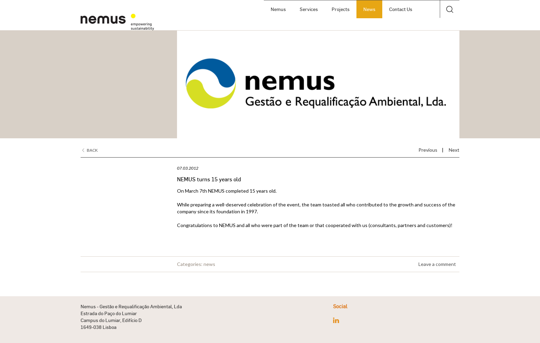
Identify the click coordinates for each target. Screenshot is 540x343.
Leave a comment (437, 264)
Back (90, 150)
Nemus (278, 9)
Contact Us (400, 9)
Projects (341, 9)
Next (454, 150)
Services (309, 9)
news (209, 264)
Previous (427, 150)
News (369, 9)
